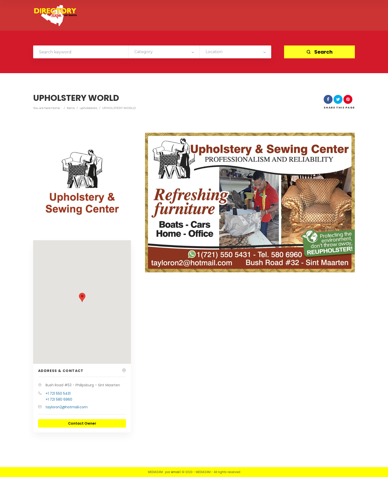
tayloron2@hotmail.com (67, 407)
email (175, 472)
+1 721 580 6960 (59, 399)
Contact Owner (82, 423)
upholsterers (88, 108)
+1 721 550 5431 (58, 393)
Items (71, 108)
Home (55, 108)
